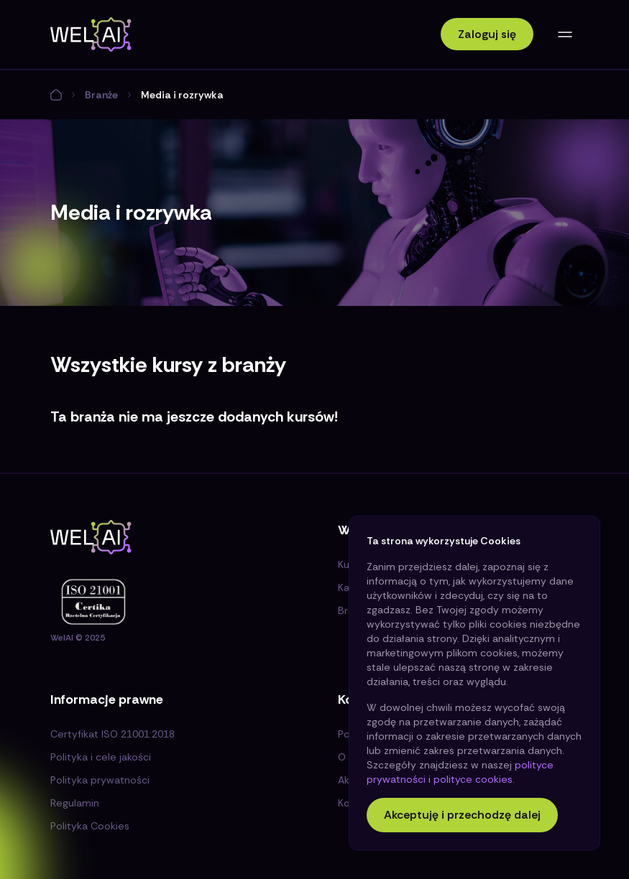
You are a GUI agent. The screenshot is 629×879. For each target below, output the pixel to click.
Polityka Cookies (89, 825)
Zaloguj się (487, 34)
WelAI (61, 637)
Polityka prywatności (100, 779)
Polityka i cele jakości (100, 756)
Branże (101, 94)
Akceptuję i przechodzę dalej (462, 814)
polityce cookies (473, 779)
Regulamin (74, 802)
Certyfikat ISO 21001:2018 (112, 733)
